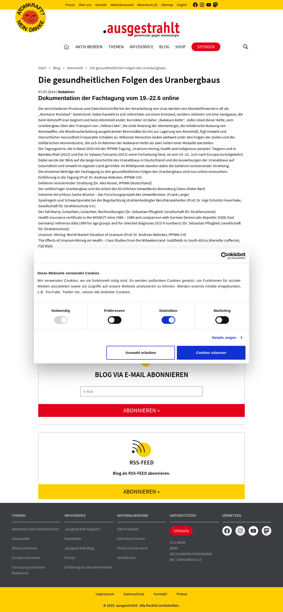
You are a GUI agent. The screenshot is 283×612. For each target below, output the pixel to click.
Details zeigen (224, 337)
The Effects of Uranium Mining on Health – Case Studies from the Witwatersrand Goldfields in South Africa (123, 240)
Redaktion (66, 91)
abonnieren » (141, 410)
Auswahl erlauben (140, 353)
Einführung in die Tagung (58, 177)
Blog (164, 46)
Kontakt (101, 5)
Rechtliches (126, 557)
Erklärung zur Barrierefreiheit (88, 567)
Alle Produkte (128, 529)
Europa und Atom (26, 557)
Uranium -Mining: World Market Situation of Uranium (80, 234)
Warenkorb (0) (147, 5)
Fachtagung (90, 171)
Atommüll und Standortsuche (35, 529)
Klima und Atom (24, 548)
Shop (180, 46)
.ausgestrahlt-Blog (79, 548)
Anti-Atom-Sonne (131, 538)
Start (42, 67)
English (182, 5)
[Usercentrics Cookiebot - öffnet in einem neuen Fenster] (224, 255)
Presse (70, 5)
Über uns (85, 5)
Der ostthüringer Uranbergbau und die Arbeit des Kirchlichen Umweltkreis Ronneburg (107, 188)
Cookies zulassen (211, 353)
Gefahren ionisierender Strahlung (65, 183)
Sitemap (167, 5)
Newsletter (73, 538)
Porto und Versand (132, 548)
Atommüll (75, 67)
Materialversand (122, 5)
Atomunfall (21, 538)
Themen (116, 46)
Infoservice (141, 46)
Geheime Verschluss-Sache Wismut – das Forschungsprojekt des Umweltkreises (102, 194)
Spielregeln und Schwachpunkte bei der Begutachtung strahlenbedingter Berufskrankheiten (112, 200)
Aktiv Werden (89, 46)
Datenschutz (134, 593)
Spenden (206, 46)
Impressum (105, 593)
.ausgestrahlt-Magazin (82, 529)
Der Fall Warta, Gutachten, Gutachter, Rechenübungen (81, 211)
